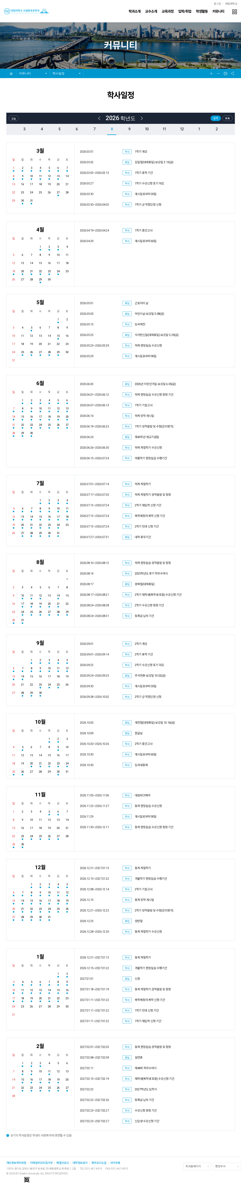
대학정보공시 (80, 1163)
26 (31, 352)
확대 (211, 73)
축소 (218, 73)
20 (22, 271)
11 (164, 129)
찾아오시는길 (98, 1163)
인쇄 (225, 73)
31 (31, 200)
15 (57, 335)
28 (48, 352)
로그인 (217, 3)
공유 (232, 73)
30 (22, 200)
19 (13, 271)
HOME (11, 73)
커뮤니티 (218, 11)
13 (57, 176)
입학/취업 (184, 11)
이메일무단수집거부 (41, 1163)
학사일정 (58, 73)
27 (57, 192)
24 (57, 271)
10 (146, 129)
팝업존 (234, 12)
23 (48, 271)
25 (22, 352)
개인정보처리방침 (16, 1163)
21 (31, 271)
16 (31, 416)
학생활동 (202, 11)
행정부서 (220, 1166)
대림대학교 (231, 3)
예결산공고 (62, 1163)
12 (181, 129)
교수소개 (151, 11)
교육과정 (168, 11)
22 (40, 271)
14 (13, 416)
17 (40, 416)
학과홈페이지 (193, 1166)
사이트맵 (115, 1163)
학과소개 (134, 11)
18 (48, 416)
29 (40, 279)
